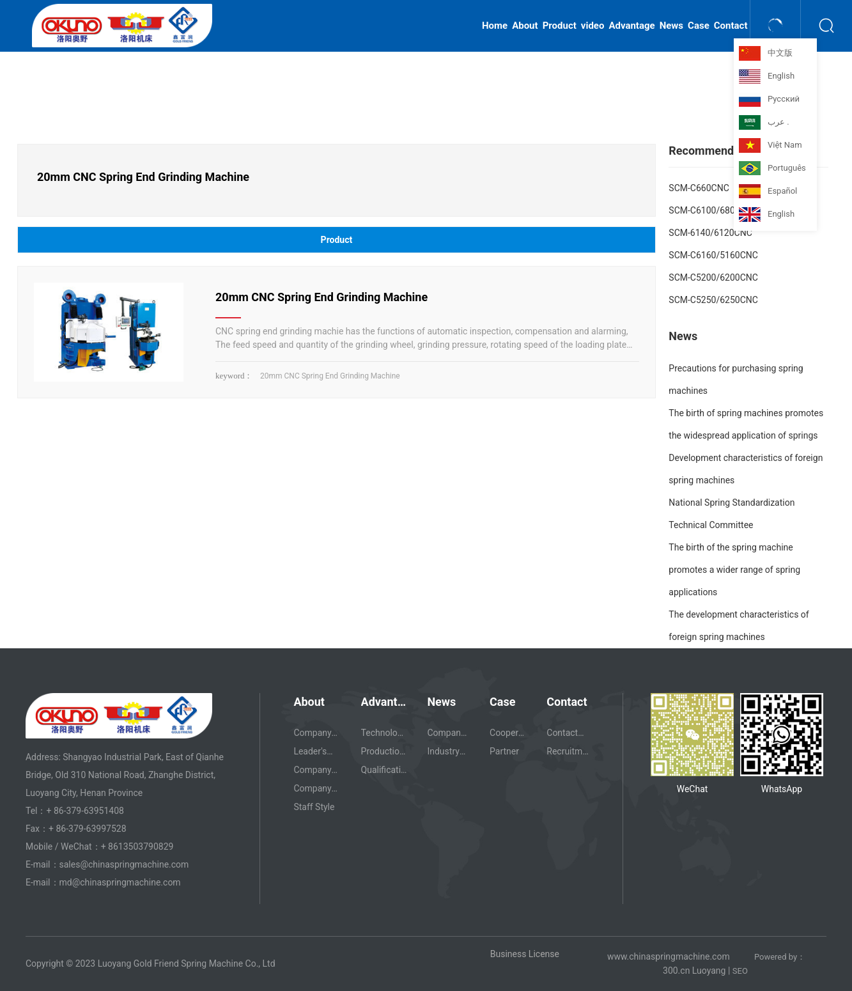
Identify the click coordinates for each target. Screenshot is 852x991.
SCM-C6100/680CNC (711, 210)
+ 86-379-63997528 (87, 828)
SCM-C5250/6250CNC (713, 300)
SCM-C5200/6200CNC (713, 277)
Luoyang (709, 970)
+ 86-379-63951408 (85, 811)
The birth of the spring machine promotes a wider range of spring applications (734, 569)
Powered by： (779, 957)
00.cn (679, 970)
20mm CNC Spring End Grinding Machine (321, 297)
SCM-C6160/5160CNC (713, 255)
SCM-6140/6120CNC (710, 233)
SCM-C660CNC (699, 188)
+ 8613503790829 (138, 846)
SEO (741, 971)
